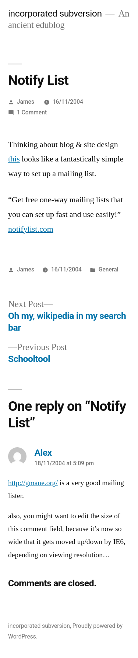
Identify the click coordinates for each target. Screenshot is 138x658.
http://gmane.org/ (33, 483)
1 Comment (32, 112)
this (14, 159)
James (25, 101)
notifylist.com (30, 229)
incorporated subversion (55, 13)
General (108, 269)
